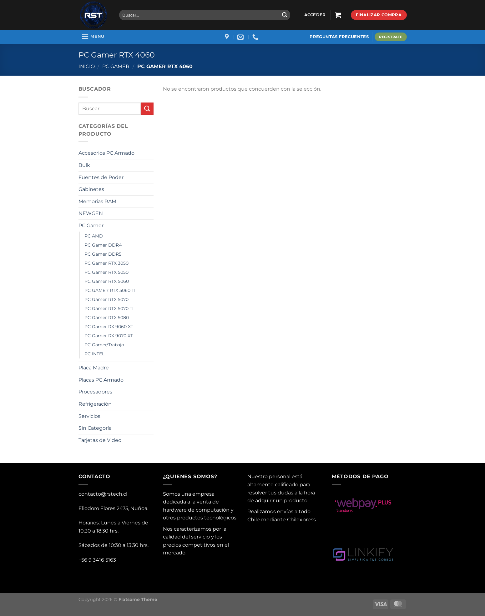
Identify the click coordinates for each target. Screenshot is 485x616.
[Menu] (93, 36)
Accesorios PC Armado (106, 153)
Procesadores (95, 392)
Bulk (84, 165)
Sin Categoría (95, 428)
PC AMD (93, 236)
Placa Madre (93, 368)
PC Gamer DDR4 (103, 245)
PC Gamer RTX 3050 (106, 263)
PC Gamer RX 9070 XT (108, 335)
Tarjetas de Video (99, 440)
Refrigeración (95, 404)
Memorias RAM (97, 201)
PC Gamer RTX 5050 (106, 272)
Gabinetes (91, 189)
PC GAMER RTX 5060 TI (109, 290)
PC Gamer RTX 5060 (106, 281)
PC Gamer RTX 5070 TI (109, 308)
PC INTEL (94, 354)
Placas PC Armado (101, 380)
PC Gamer (115, 66)
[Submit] (284, 15)
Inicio (86, 66)
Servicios (89, 416)
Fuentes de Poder (101, 177)
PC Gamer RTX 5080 (106, 317)
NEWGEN (90, 213)
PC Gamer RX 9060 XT (108, 326)
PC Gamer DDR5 (102, 254)
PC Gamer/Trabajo (104, 345)
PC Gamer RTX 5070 (106, 299)
